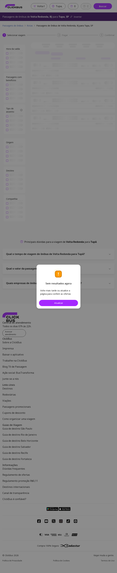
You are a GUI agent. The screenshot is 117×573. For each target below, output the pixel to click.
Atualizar (58, 303)
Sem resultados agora (58, 283)
